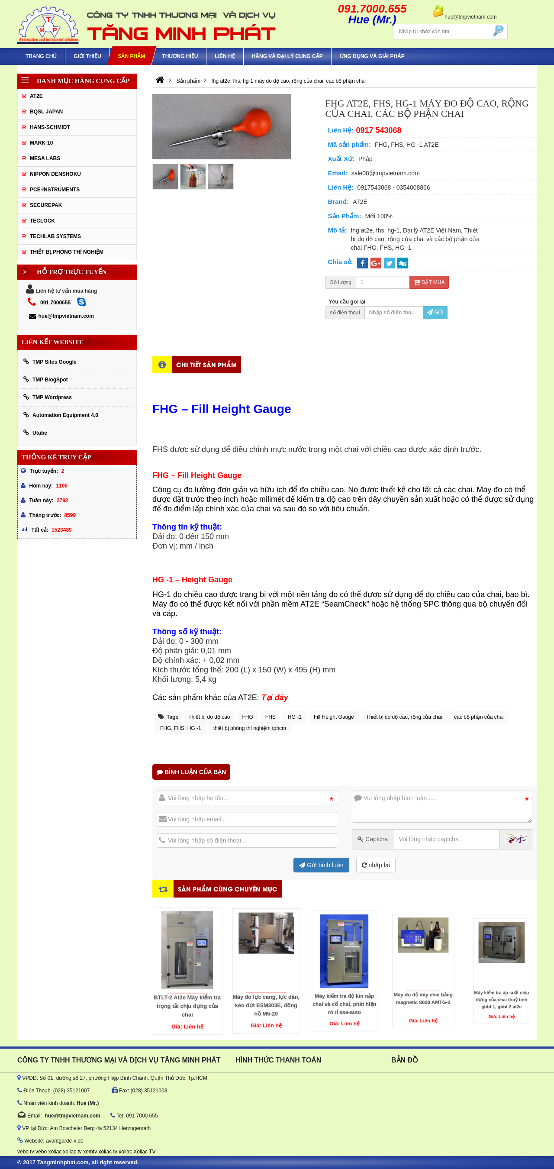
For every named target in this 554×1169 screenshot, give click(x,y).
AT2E (36, 96)
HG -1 (295, 717)
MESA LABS (45, 158)
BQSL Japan (46, 112)
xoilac (54, 1152)
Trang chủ (41, 56)
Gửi (435, 313)
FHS (270, 717)
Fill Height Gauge (334, 717)
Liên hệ (225, 56)
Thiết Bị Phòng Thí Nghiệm (66, 252)
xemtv (90, 1152)
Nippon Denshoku (55, 174)
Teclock (42, 221)
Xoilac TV (144, 1152)
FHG (247, 717)
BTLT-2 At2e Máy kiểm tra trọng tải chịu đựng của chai (187, 981)
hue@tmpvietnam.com (61, 316)
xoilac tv (72, 1152)
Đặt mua (428, 282)
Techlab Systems (55, 236)
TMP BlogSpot (45, 379)
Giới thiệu (87, 56)
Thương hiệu (180, 56)
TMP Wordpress (47, 397)
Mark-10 (41, 143)
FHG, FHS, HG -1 (180, 728)
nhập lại (376, 865)
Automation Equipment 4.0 (60, 415)
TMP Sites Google (50, 361)
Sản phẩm (131, 56)
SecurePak (46, 205)
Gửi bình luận (321, 865)
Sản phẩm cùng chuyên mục (227, 888)
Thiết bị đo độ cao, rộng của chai (404, 717)
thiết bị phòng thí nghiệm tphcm (249, 728)
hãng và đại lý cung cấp (287, 56)
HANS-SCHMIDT (50, 127)
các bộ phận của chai (478, 717)
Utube (35, 432)
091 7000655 (55, 303)
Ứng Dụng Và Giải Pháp (372, 56)
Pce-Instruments (55, 190)
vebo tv (25, 1152)
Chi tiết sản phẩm (206, 364)
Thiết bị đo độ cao (209, 717)
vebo (41, 1152)
